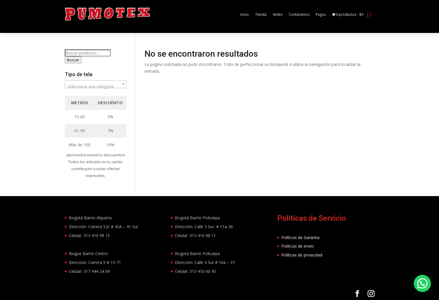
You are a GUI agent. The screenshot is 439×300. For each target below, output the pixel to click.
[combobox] (96, 84)
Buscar (73, 59)
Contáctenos (292, 14)
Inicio (232, 14)
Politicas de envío (297, 246)
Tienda (249, 14)
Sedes (268, 14)
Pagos (316, 14)
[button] (422, 283)
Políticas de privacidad (301, 255)
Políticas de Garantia (300, 237)
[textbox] (95, 86)
